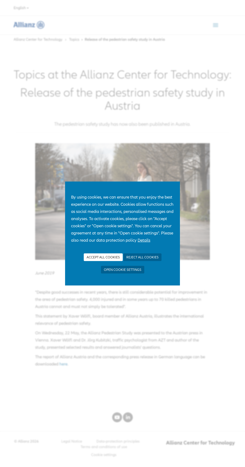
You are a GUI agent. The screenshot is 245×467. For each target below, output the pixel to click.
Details (144, 240)
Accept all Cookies (103, 257)
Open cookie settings (122, 270)
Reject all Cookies (142, 257)
